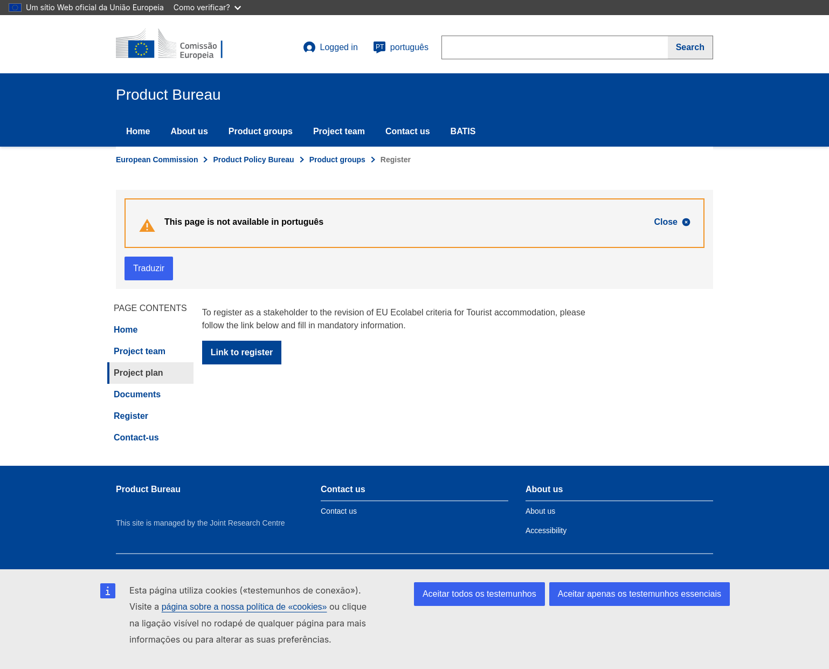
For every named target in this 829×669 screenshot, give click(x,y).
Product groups (261, 131)
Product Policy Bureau (253, 159)
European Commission (157, 159)
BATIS (463, 131)
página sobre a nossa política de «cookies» (244, 606)
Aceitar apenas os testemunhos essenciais (639, 593)
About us (189, 131)
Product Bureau (148, 489)
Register (131, 415)
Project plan (138, 372)
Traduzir (148, 268)
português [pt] (401, 47)
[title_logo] (181, 44)
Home (138, 131)
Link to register (242, 352)
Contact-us (136, 437)
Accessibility (546, 530)
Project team (339, 131)
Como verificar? (207, 7)
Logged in (330, 47)
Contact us (407, 131)
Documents (137, 394)
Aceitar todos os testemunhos (479, 593)
